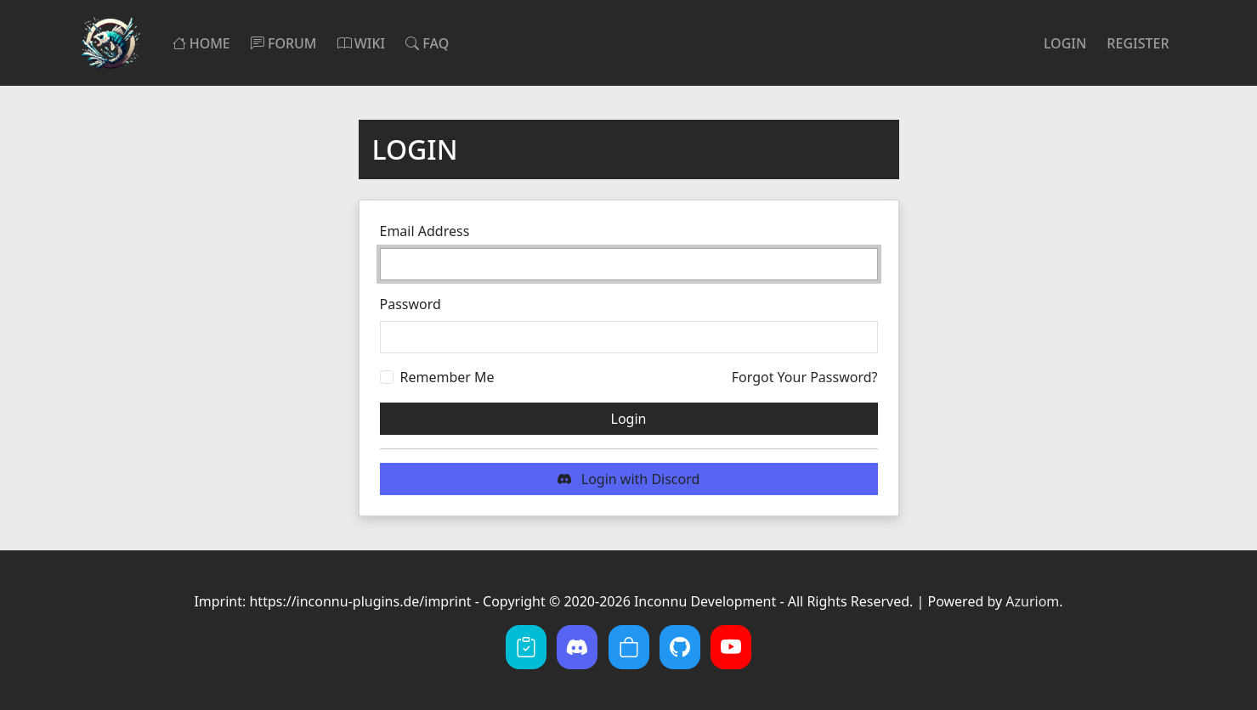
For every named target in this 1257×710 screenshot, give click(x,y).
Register (1138, 43)
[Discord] (577, 647)
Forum (284, 43)
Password (410, 304)
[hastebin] (526, 647)
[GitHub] (680, 647)
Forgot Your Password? (805, 377)
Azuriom (1032, 601)
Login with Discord (629, 479)
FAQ (427, 43)
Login (1065, 43)
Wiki (361, 43)
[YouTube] (731, 647)
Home (201, 43)
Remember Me (447, 377)
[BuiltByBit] (629, 647)
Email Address (425, 231)
